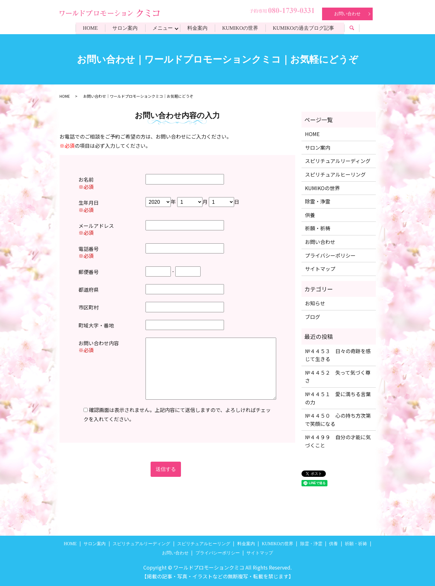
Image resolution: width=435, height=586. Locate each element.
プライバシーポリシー (330, 255)
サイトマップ (320, 268)
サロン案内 (124, 28)
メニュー (162, 28)
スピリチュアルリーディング (337, 161)
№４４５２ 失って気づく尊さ (337, 376)
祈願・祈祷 (317, 228)
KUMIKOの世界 (241, 28)
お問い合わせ (347, 13)
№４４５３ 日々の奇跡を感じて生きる (338, 355)
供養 (310, 215)
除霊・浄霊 (317, 201)
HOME (89, 28)
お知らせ (315, 303)
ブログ (312, 317)
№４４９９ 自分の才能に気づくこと (338, 441)
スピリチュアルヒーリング (335, 174)
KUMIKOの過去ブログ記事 (305, 28)
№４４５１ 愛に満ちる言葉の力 (338, 398)
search (357, 29)
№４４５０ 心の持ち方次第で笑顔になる (338, 419)
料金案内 (198, 28)
